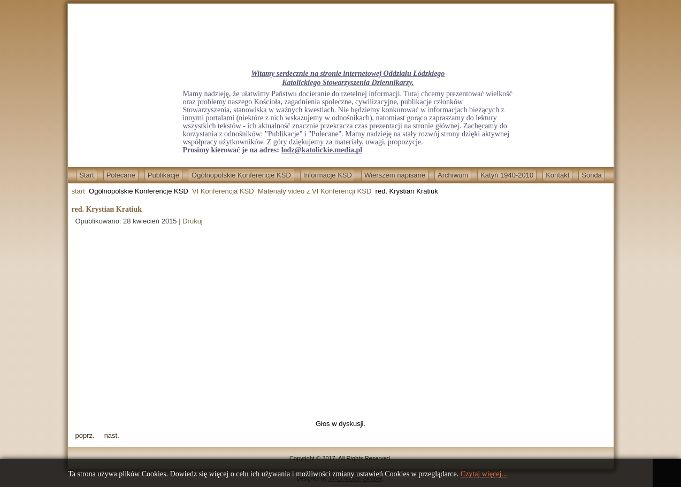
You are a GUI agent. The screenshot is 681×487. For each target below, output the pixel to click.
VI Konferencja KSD (223, 191)
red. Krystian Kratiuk (107, 209)
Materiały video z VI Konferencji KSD (314, 191)
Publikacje (163, 175)
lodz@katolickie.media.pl (321, 150)
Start (86, 175)
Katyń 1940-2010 (506, 175)
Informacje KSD (327, 175)
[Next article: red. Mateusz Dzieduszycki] (112, 435)
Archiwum (453, 175)
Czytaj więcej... (484, 474)
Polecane (120, 175)
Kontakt (557, 175)
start (78, 191)
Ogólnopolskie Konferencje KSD (241, 175)
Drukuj (192, 221)
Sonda (591, 175)
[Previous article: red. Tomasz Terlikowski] (85, 435)
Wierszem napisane (394, 175)
